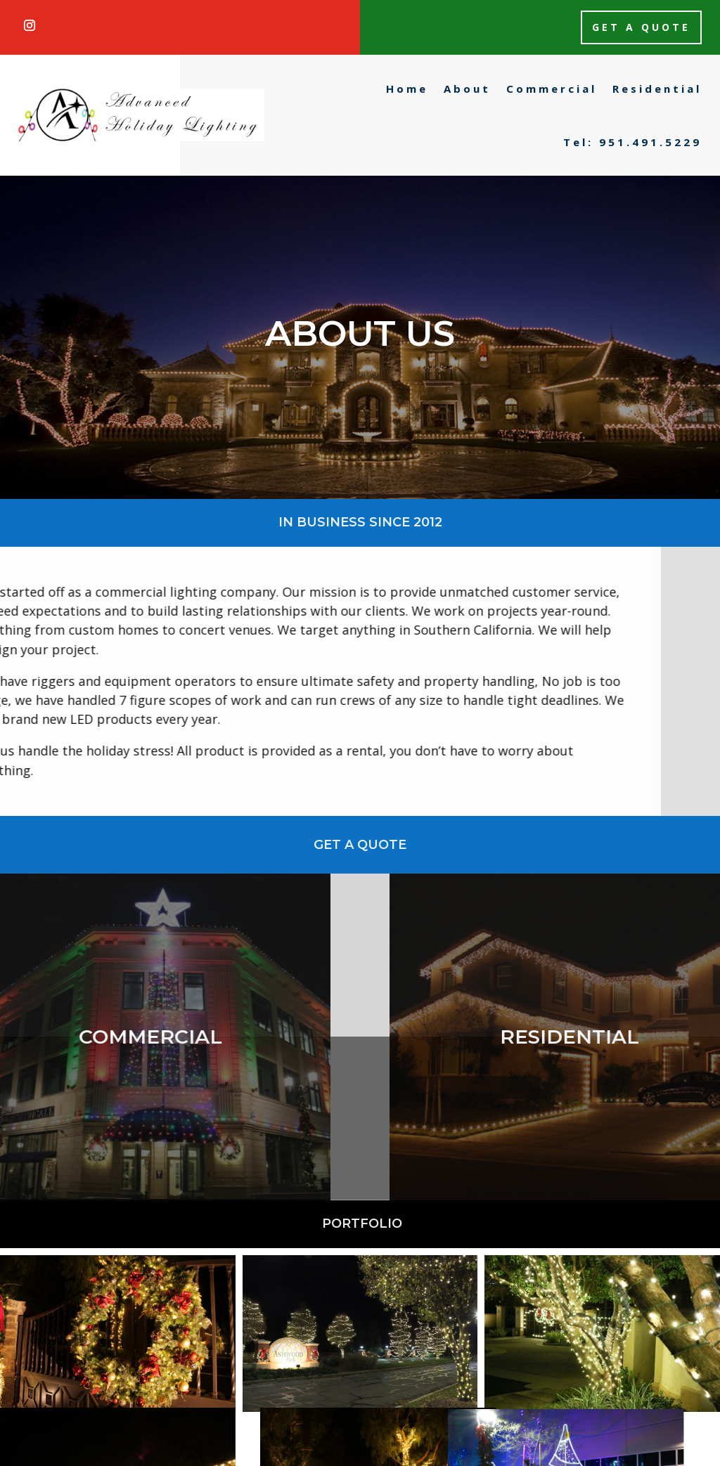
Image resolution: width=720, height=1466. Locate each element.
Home (407, 89)
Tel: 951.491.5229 (632, 142)
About (467, 89)
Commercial (551, 89)
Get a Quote (641, 27)
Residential (657, 89)
